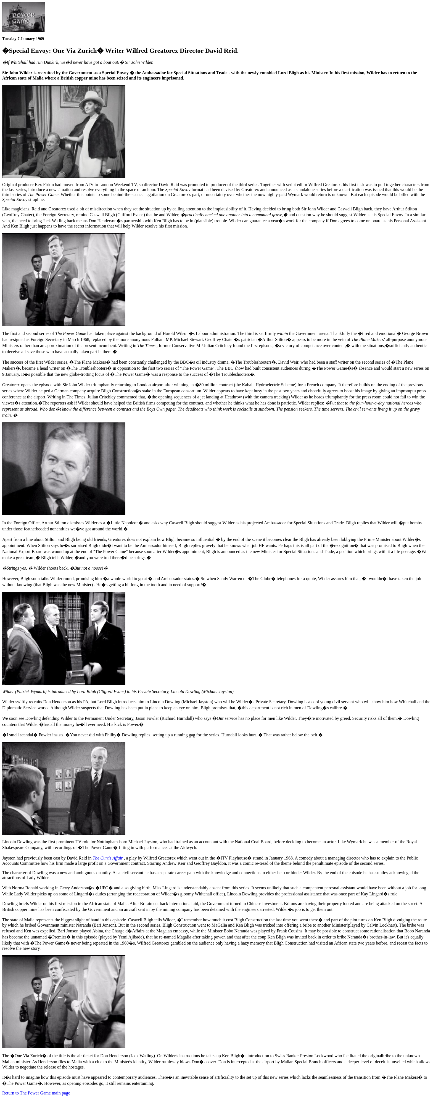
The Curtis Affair (108, 858)
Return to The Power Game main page (36, 1093)
